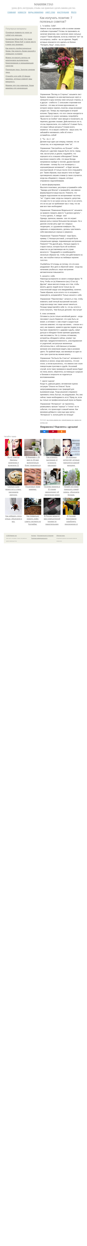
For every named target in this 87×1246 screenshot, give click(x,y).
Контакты (33, 535)
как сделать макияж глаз (54, 420)
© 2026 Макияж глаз (11, 535)
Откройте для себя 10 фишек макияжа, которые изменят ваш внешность (19, 79)
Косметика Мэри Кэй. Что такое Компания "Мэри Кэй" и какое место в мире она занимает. (21, 41)
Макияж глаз (43, 4)
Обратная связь (60, 535)
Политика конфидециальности (39, 538)
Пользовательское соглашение (45, 535)
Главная (11, 12)
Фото (73, 12)
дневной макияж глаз (68, 420)
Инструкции (63, 12)
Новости (22, 12)
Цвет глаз (50, 12)
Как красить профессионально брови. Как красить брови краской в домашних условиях (20, 51)
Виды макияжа (35, 12)
